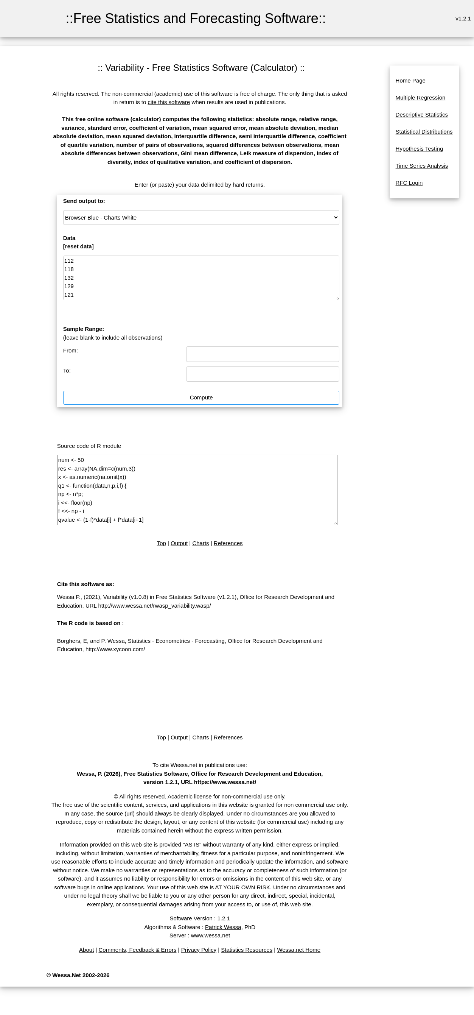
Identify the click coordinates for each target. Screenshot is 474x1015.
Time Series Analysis (422, 165)
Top (161, 543)
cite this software (169, 102)
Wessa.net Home (298, 949)
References (228, 543)
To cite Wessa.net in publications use (199, 765)
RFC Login (409, 182)
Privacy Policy (198, 949)
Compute (201, 397)
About (86, 949)
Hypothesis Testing (419, 148)
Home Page (411, 80)
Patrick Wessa (223, 927)
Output (179, 543)
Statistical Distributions (424, 131)
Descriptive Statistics (422, 114)
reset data (78, 246)
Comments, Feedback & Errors (138, 949)
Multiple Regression (421, 97)
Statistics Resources (246, 949)
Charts (200, 543)
